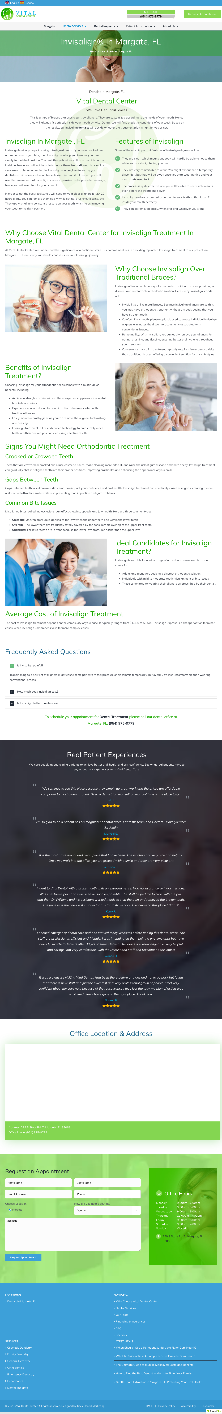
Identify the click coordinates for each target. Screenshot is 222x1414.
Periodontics (15, 1381)
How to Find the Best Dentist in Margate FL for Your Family (154, 1373)
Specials (121, 1335)
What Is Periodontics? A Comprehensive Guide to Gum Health (155, 1356)
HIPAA (148, 1406)
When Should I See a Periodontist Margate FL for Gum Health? (156, 1347)
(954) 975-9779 (121, 723)
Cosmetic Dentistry (19, 1347)
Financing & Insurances (131, 1321)
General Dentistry (18, 1361)
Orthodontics (15, 1367)
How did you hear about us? (92, 1203)
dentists (83, 127)
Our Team (122, 1314)
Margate (17, 1209)
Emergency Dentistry (20, 1374)
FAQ (118, 1328)
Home (93, 51)
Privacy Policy (166, 1406)
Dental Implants (17, 1387)
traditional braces (87, 165)
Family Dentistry (18, 1354)
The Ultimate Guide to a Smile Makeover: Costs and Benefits (155, 1364)
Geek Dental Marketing (91, 1406)
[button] (111, 666)
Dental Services (126, 1308)
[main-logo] (18, 9)
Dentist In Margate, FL (21, 1301)
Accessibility (188, 1406)
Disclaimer (208, 1406)
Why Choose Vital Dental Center (137, 1301)
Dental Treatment (114, 717)
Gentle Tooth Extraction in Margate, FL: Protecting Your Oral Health (159, 1382)
